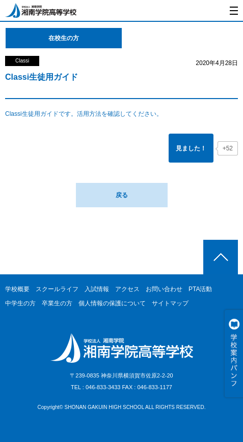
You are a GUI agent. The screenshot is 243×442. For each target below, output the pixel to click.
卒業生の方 (57, 303)
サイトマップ (170, 303)
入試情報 (97, 289)
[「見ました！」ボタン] (191, 148)
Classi (22, 61)
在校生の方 (63, 38)
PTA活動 (200, 289)
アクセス (127, 289)
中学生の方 (20, 303)
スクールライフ (57, 289)
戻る (122, 195)
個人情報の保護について (112, 303)
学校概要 (17, 289)
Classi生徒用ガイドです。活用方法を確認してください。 (84, 113)
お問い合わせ (164, 289)
